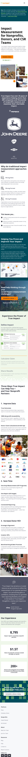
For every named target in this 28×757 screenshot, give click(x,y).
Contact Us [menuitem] (3, 746)
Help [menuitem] (2, 743)
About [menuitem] (2, 727)
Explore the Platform (10, 303)
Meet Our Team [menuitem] (5, 730)
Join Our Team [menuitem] (4, 733)
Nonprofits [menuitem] (4, 717)
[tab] (14, 340)
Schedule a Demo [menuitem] (5, 713)
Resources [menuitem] (4, 737)
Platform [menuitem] (3, 707)
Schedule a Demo (7, 57)
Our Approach (6, 60)
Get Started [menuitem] (3, 723)
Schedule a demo (8, 298)
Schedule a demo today (13, 694)
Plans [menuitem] (2, 710)
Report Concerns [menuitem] (5, 749)
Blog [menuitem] (2, 740)
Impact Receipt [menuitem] (4, 720)
